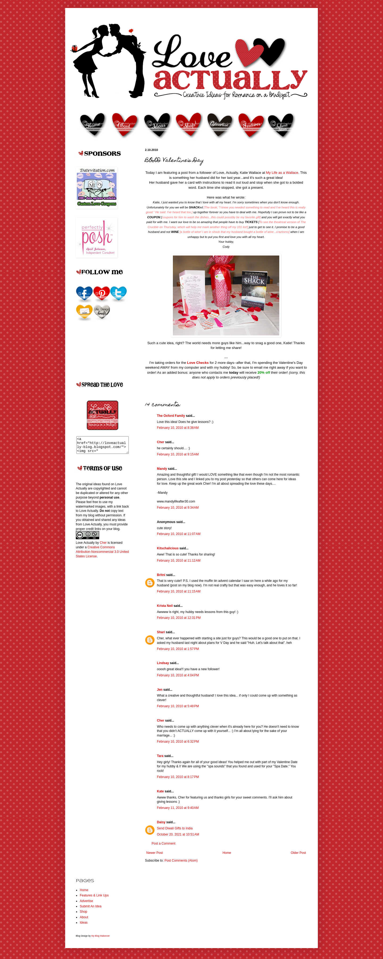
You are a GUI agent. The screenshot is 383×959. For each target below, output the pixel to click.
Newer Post (154, 853)
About (84, 917)
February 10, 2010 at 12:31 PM (179, 618)
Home (227, 853)
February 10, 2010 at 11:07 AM (179, 534)
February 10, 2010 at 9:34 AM (178, 507)
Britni (161, 575)
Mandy (162, 469)
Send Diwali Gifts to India (175, 828)
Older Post (298, 853)
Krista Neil (165, 606)
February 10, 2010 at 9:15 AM (178, 454)
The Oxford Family (171, 416)
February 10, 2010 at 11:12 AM (179, 560)
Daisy (161, 822)
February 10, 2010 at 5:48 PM (178, 706)
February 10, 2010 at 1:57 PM (178, 649)
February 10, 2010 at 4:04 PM (178, 675)
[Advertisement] (97, 649)
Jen (160, 690)
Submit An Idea (90, 906)
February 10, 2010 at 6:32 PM (178, 741)
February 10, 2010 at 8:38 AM (178, 428)
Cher (160, 442)
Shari (161, 632)
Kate (160, 791)
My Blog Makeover (100, 936)
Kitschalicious (167, 548)
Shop (83, 911)
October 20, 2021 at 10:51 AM (178, 834)
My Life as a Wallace (282, 173)
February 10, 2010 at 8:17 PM (178, 777)
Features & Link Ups (94, 895)
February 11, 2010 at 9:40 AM (178, 808)
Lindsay (163, 663)
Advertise (86, 901)
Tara (160, 756)
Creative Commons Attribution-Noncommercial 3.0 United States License (102, 555)
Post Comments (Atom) (181, 860)
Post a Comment (163, 843)
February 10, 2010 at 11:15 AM (179, 591)
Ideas (84, 922)
